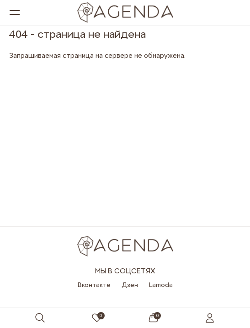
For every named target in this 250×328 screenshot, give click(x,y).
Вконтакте (94, 285)
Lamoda (161, 285)
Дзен (130, 285)
